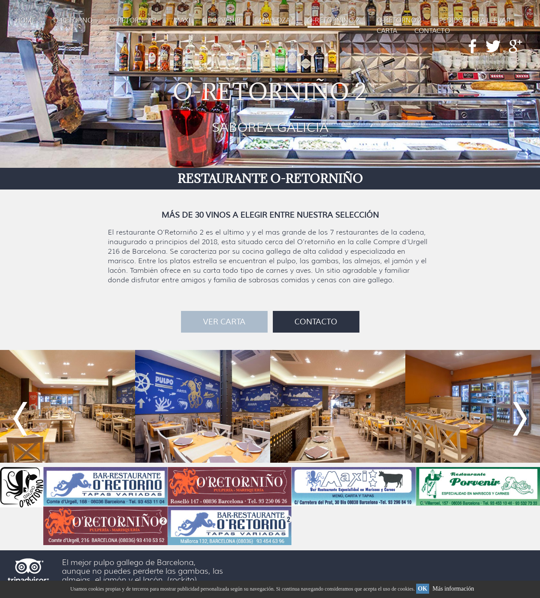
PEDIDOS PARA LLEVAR (475, 20)
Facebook (472, 46)
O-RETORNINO (133, 20)
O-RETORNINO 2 (333, 20)
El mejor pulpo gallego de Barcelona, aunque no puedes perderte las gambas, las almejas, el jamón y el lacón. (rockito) (142, 571)
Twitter (492, 46)
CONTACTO (432, 31)
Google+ (516, 46)
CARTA (387, 31)
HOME (26, 20)
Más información (453, 588)
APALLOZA (274, 20)
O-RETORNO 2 (399, 20)
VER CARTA (224, 322)
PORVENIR (224, 20)
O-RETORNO (73, 20)
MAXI (182, 20)
